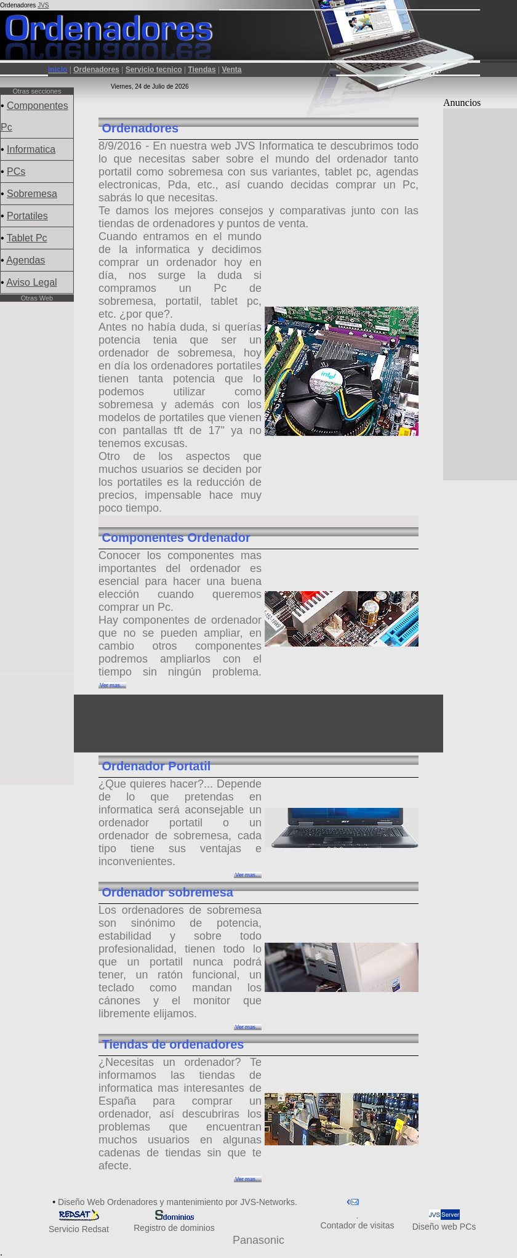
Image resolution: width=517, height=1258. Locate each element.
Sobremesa (32, 193)
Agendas (25, 260)
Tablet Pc (27, 238)
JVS (43, 5)
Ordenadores (96, 69)
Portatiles (27, 216)
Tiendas (201, 69)
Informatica (31, 149)
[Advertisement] (37, 486)
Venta (231, 69)
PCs (16, 171)
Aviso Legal (31, 282)
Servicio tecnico (154, 69)
